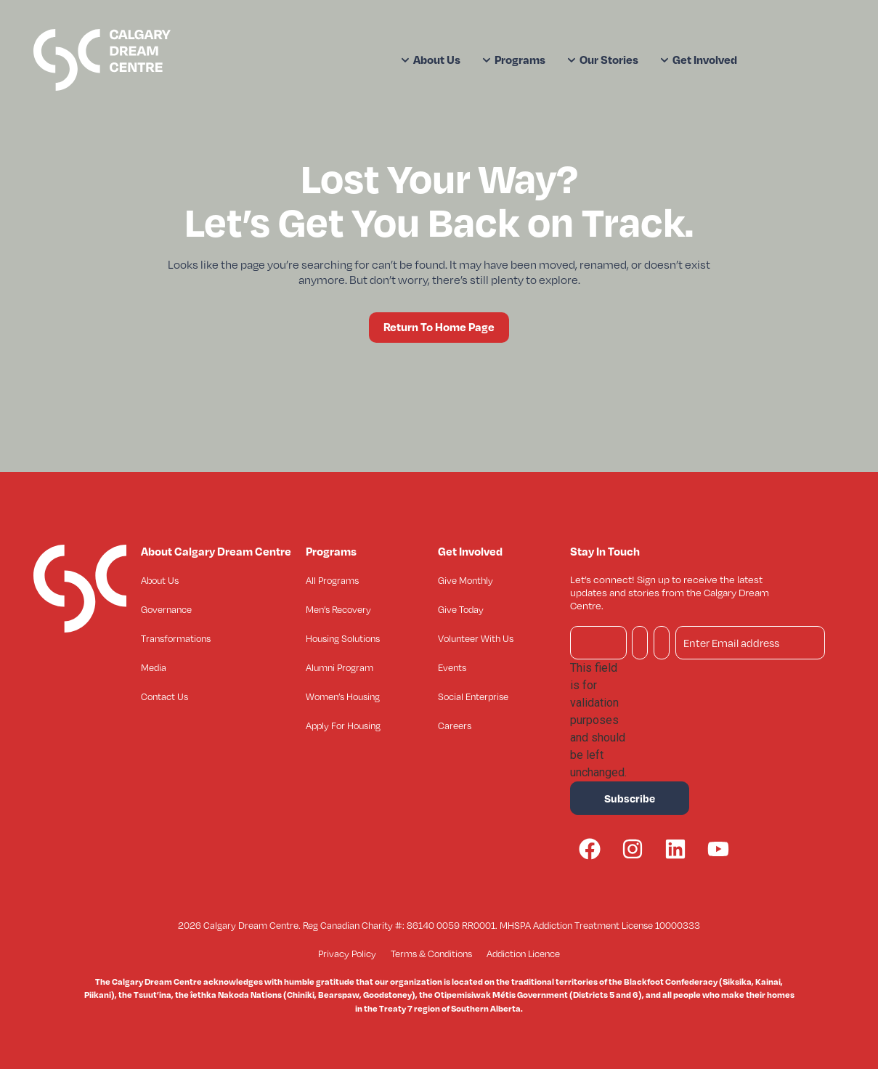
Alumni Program (339, 667)
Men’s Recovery (338, 609)
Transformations (176, 638)
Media (153, 667)
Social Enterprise (473, 696)
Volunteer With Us (475, 638)
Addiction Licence (523, 953)
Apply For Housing (343, 725)
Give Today (461, 609)
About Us (430, 59)
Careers (454, 725)
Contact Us (164, 696)
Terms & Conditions (431, 953)
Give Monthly (465, 580)
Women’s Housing (343, 696)
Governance (166, 609)
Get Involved (698, 59)
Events (452, 667)
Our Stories (602, 59)
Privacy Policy (347, 953)
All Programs (332, 580)
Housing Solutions (343, 638)
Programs (513, 59)
